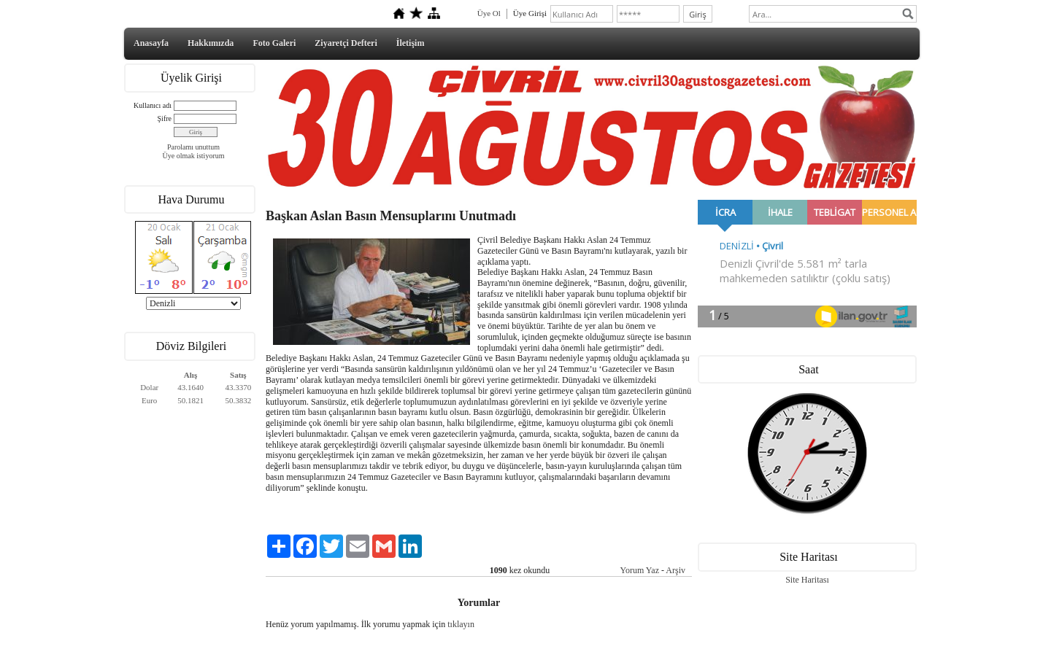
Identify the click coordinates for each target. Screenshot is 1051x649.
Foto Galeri (274, 43)
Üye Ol (489, 13)
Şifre (165, 118)
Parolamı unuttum (193, 147)
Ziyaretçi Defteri (346, 43)
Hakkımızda (211, 43)
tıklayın (460, 624)
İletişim (410, 43)
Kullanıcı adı (153, 105)
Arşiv (675, 570)
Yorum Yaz (639, 570)
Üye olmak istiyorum (194, 156)
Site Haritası (807, 580)
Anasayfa (151, 43)
